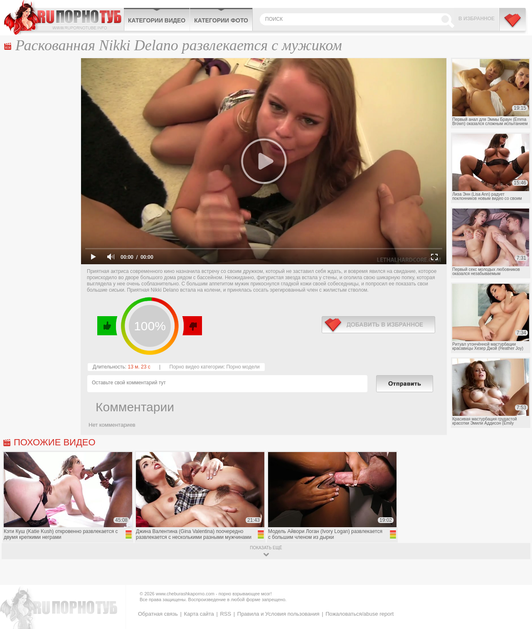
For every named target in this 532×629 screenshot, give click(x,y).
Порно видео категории (197, 367)
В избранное (476, 19)
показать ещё (266, 547)
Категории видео (156, 20)
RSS (225, 614)
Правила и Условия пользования (278, 614)
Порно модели (242, 367)
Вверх (516, 592)
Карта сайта (199, 614)
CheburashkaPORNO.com (63, 17)
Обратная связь (158, 614)
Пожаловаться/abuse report (359, 614)
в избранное (378, 324)
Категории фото (221, 20)
